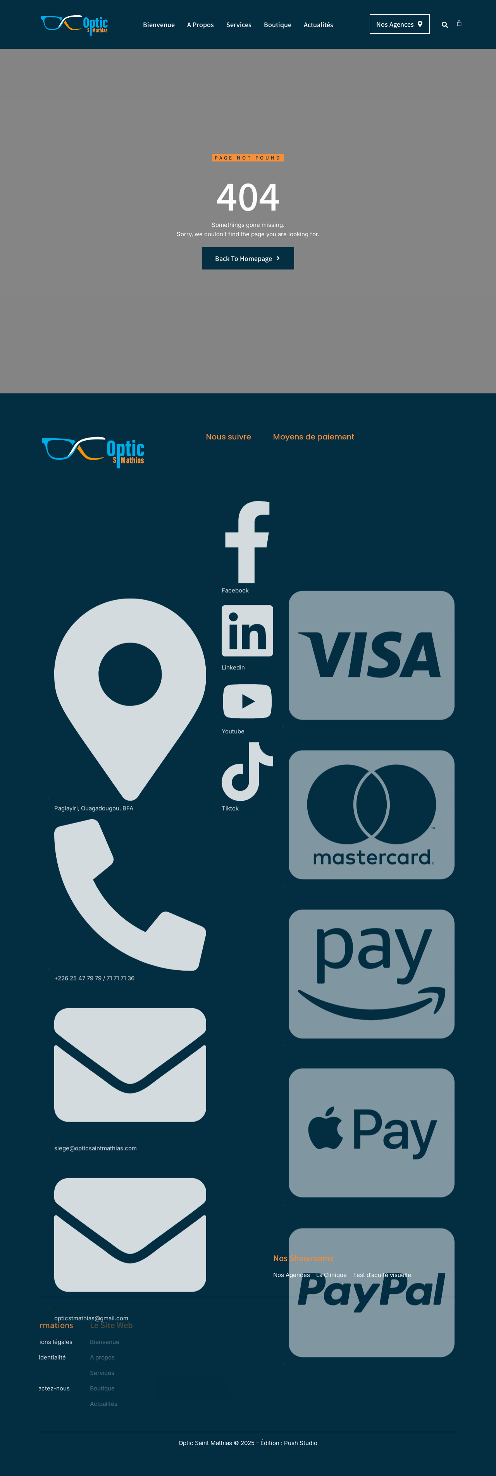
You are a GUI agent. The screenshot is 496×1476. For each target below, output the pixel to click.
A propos (200, 24)
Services (238, 24)
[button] (445, 25)
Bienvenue (159, 24)
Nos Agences (291, 1275)
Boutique (277, 24)
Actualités (318, 24)
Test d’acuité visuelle (382, 1275)
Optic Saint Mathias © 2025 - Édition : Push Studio (248, 1443)
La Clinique (331, 1275)
